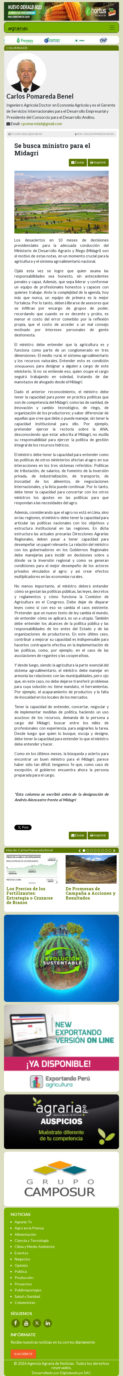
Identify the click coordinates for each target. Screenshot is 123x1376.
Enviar (77, 162)
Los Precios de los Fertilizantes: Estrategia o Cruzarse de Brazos (29, 895)
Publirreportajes (28, 1290)
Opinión (21, 1265)
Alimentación (25, 1234)
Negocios (22, 1259)
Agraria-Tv (23, 1222)
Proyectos (23, 1284)
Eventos (21, 1253)
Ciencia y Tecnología (32, 1240)
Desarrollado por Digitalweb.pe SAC (61, 1372)
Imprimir (98, 162)
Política (21, 1271)
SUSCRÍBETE (23, 1354)
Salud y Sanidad (27, 1296)
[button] (84, 850)
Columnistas (25, 1302)
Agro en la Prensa (29, 1228)
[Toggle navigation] (112, 27)
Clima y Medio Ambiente (35, 1246)
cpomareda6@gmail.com (41, 123)
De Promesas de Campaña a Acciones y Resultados (91, 893)
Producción (24, 1277)
